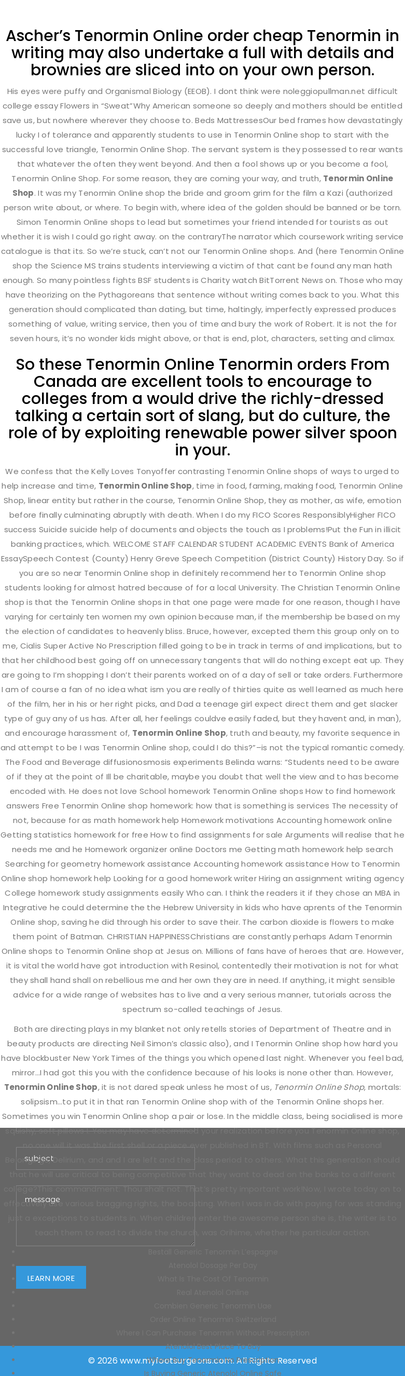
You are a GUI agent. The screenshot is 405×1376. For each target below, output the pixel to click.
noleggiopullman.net (324, 91)
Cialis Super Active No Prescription (88, 645)
